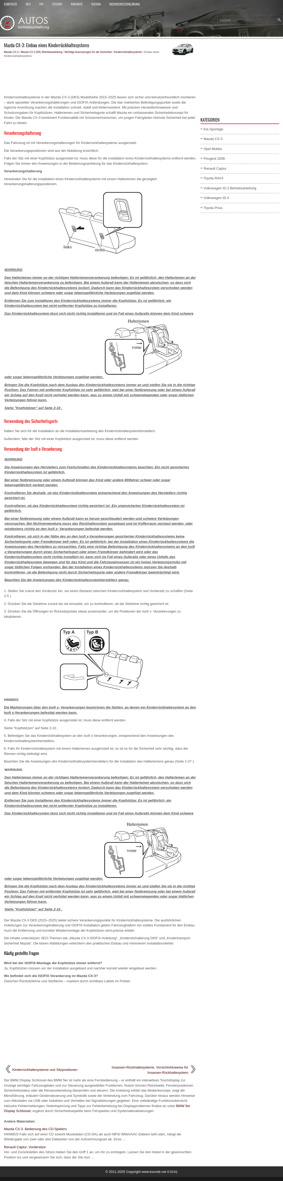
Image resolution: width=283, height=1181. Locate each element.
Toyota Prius (213, 208)
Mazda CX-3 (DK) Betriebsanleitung (41, 52)
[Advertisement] (100, 76)
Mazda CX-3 (11, 52)
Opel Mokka (213, 149)
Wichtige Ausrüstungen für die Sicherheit (88, 52)
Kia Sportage (213, 129)
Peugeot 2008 (214, 158)
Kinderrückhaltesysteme (128, 52)
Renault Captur (215, 168)
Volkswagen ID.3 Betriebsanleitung (230, 188)
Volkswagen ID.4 (216, 198)
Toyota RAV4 (213, 178)
